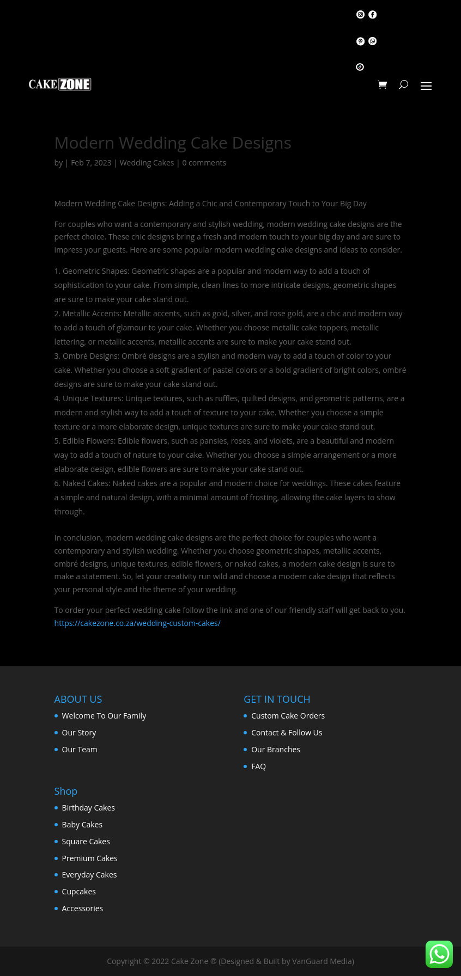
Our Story (79, 732)
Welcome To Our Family (104, 715)
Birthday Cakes (88, 807)
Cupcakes (79, 891)
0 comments (204, 162)
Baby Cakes (82, 824)
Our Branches (275, 749)
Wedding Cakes (147, 162)
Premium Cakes (90, 858)
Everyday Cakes (89, 874)
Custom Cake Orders (288, 715)
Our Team (80, 749)
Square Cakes (86, 841)
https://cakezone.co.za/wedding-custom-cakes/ (137, 623)
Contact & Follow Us (286, 732)
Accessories (83, 908)
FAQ (258, 766)
